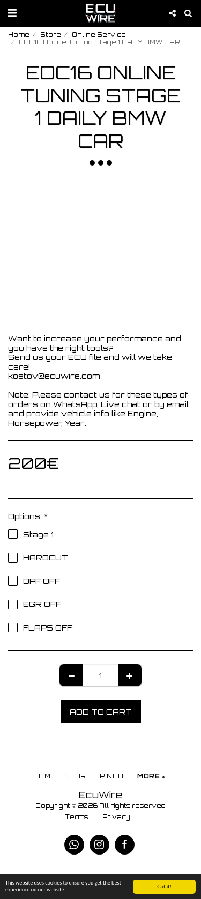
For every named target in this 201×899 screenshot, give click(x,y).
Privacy (116, 817)
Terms (76, 817)
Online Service (99, 35)
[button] (12, 12)
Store (50, 35)
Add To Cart (101, 711)
